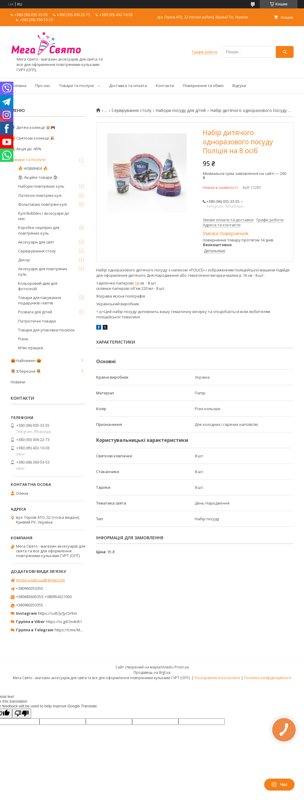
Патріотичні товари (37, 321)
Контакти (165, 85)
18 (136, 283)
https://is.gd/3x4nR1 (64, 621)
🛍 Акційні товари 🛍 (38, 177)
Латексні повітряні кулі (39, 195)
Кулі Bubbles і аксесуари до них (43, 216)
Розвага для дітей (35, 311)
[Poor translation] (21, 713)
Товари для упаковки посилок (46, 330)
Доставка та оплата (128, 85)
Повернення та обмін (203, 85)
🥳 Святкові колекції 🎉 (33, 138)
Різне (23, 338)
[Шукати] (285, 52)
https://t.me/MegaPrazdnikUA (81, 630)
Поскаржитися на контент (217, 677)
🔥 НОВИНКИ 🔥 (33, 168)
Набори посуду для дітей (181, 110)
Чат (279, 784)
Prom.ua (182, 667)
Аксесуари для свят (36, 242)
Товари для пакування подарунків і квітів (39, 300)
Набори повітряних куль (41, 186)
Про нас (42, 85)
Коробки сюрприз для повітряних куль (38, 230)
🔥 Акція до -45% (26, 148)
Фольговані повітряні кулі (42, 204)
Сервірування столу (131, 110)
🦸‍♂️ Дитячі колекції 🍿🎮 (33, 127)
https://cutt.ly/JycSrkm (57, 613)
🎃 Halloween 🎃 (26, 360)
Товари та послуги (76, 85)
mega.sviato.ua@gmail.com (40, 580)
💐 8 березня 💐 (26, 371)
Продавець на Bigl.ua (152, 672)
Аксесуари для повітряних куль (42, 271)
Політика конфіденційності (267, 677)
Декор (24, 260)
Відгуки (239, 85)
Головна (18, 85)
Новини (18, 382)
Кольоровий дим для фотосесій (37, 286)
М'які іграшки (30, 347)
